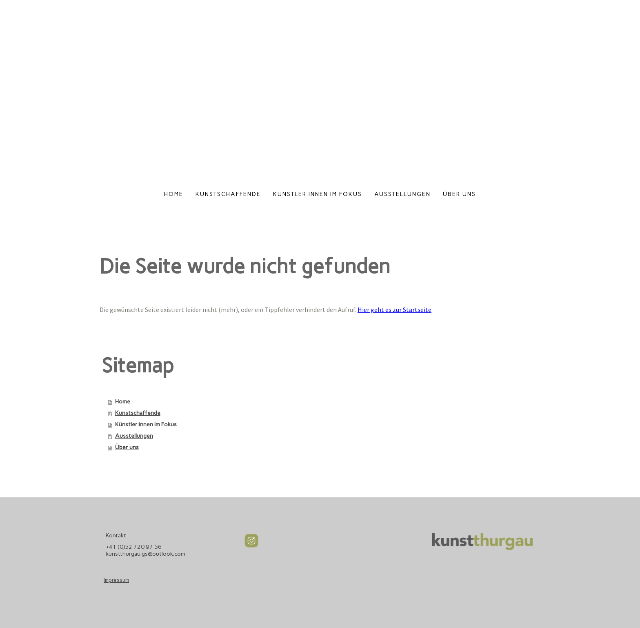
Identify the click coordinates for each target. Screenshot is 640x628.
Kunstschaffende (228, 194)
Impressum (116, 580)
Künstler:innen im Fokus (317, 194)
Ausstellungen (402, 194)
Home (173, 194)
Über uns (459, 194)
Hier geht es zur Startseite (394, 309)
